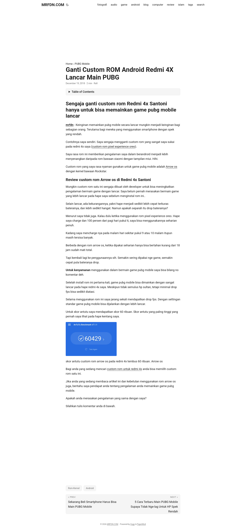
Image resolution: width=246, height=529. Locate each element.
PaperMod (141, 524)
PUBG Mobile (82, 63)
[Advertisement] (123, 35)
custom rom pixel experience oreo (113, 146)
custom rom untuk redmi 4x (124, 369)
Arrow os (171, 166)
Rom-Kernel (74, 488)
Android (90, 488)
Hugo (132, 524)
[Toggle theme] (67, 5)
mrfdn (70, 125)
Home (69, 63)
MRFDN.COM (53, 5)
